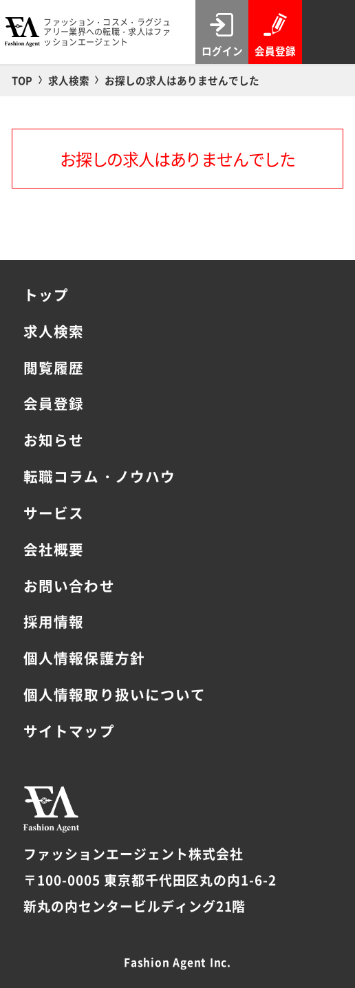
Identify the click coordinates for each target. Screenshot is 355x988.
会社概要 (53, 549)
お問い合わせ (68, 585)
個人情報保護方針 (83, 657)
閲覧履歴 (53, 367)
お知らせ (53, 439)
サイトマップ (68, 730)
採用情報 (53, 621)
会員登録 (53, 403)
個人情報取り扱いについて (114, 694)
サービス (53, 512)
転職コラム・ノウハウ (99, 476)
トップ (46, 294)
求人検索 (53, 331)
